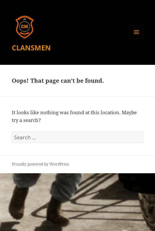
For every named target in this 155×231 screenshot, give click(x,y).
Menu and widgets (136, 38)
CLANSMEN (31, 47)
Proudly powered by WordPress (40, 164)
